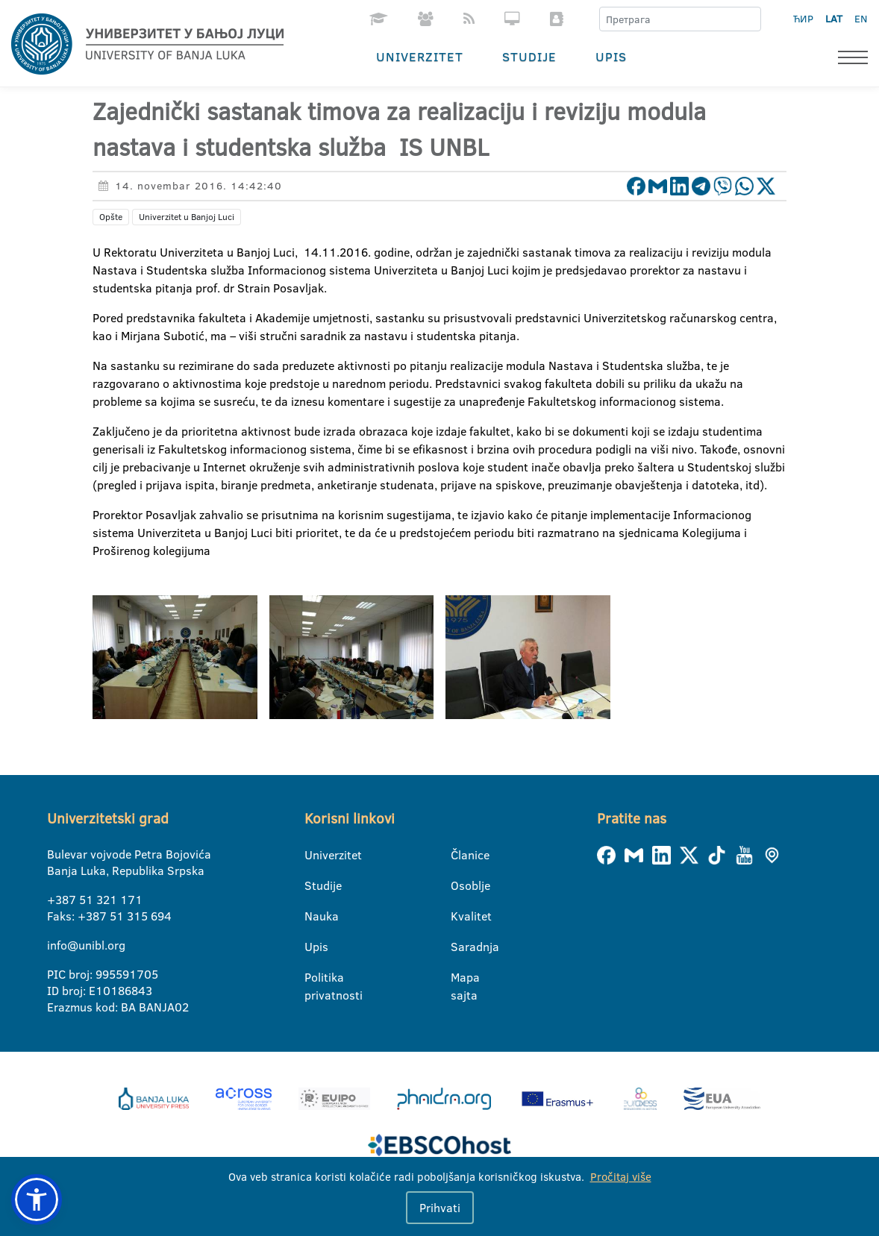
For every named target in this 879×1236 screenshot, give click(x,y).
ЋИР (803, 18)
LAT (833, 18)
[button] (36, 1199)
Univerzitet (419, 56)
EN (860, 18)
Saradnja (460, 946)
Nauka (313, 916)
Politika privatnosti (313, 978)
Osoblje (460, 885)
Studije (529, 56)
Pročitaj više (620, 1177)
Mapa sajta (460, 978)
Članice (460, 855)
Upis (611, 56)
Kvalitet (460, 916)
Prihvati (439, 1207)
